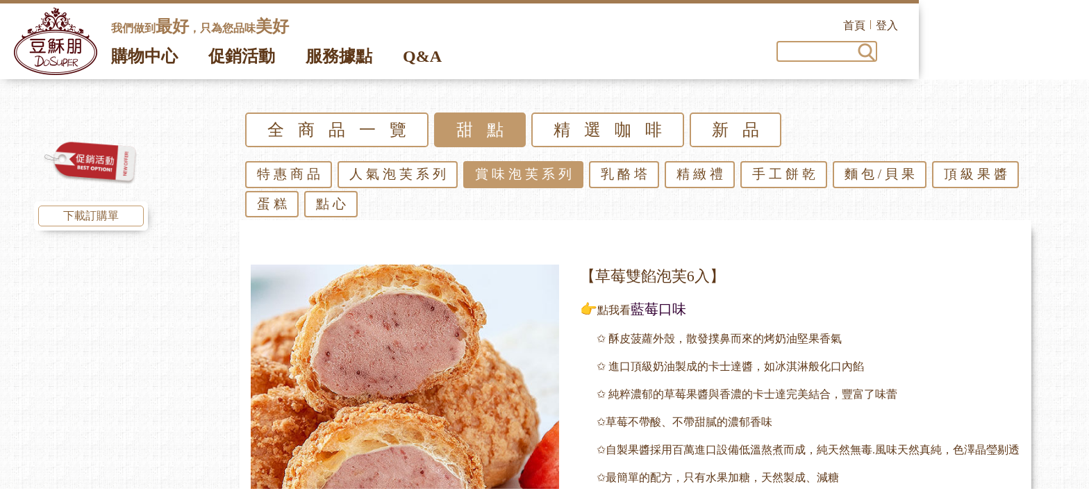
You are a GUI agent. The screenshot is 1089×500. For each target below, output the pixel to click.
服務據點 (339, 60)
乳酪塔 (626, 178)
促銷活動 (241, 60)
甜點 (486, 134)
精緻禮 (701, 178)
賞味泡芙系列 (525, 178)
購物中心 (144, 60)
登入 (1057, 25)
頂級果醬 (977, 178)
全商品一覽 (343, 134)
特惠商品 (290, 178)
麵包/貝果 (881, 178)
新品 (742, 134)
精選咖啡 (615, 134)
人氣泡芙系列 (399, 178)
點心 (332, 208)
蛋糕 (273, 208)
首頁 (1024, 25)
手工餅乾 (785, 178)
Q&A (422, 60)
